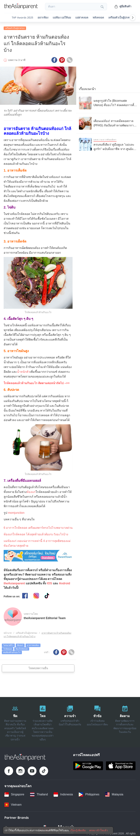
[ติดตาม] (124, 721)
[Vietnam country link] (13, 803)
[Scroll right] (133, 17)
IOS (49, 582)
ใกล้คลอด (7, 648)
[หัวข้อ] (97, 721)
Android (64, 582)
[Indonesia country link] (63, 793)
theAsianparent (14, 582)
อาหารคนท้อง (33, 644)
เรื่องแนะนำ (87, 87)
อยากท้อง (43, 17)
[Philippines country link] (89, 793)
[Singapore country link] (14, 793)
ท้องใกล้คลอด (22, 648)
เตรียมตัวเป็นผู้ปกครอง (121, 17)
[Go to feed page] (21, 8)
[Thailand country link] (39, 793)
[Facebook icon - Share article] (54, 59)
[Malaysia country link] (114, 793)
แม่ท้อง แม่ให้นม (62, 17)
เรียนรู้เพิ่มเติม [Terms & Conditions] (78, 830)
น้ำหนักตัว (23, 370)
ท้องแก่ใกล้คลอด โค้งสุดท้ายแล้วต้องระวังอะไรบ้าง (36, 533)
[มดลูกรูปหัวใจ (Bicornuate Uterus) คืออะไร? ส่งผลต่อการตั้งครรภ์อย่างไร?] (108, 101)
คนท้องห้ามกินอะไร (11, 651)
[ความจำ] (70, 721)
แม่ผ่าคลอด (81, 17)
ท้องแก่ (31, 490)
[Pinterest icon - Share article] (62, 59)
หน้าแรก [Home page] (8, 631)
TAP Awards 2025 (22, 17)
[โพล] (42, 721)
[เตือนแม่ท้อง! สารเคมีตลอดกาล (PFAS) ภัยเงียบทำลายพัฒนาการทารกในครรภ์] (108, 122)
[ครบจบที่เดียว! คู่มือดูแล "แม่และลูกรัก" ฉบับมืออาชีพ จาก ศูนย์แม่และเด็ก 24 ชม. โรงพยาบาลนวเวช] (108, 143)
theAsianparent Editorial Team (45, 616)
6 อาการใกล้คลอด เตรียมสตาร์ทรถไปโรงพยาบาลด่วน (38, 526)
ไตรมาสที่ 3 (8, 644)
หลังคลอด (98, 17)
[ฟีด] (15, 721)
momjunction (16, 511)
